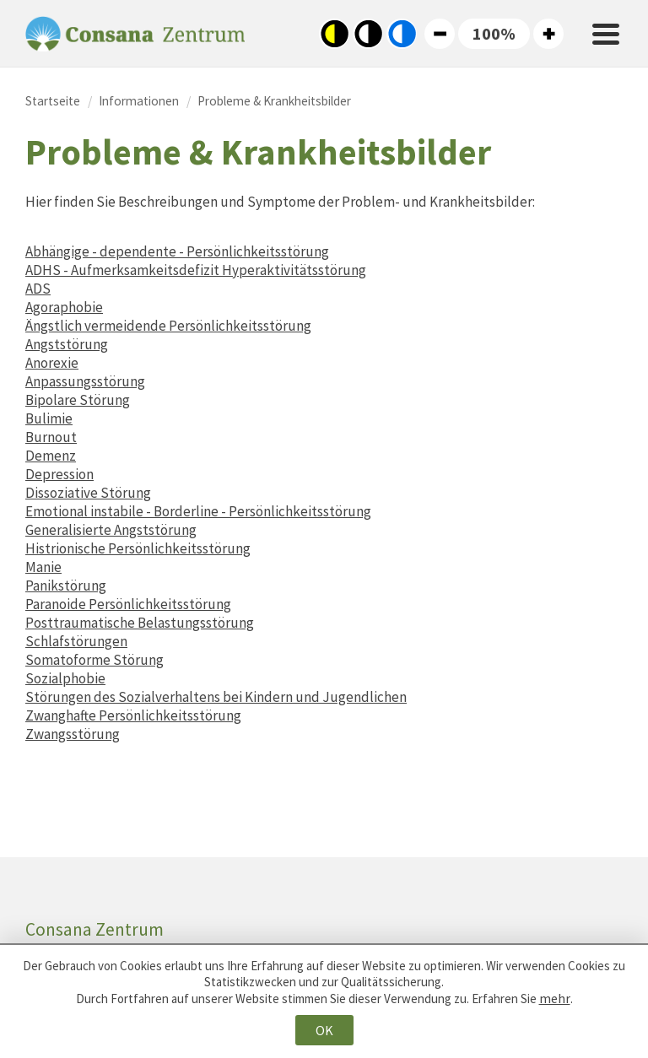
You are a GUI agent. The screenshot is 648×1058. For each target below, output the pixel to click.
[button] (494, 34)
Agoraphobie (64, 307)
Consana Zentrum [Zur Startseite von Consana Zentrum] (135, 33)
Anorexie (51, 363)
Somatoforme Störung (94, 659)
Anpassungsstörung (85, 381)
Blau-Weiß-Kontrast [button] (401, 34)
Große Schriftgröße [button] (548, 34)
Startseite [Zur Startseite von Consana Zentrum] (52, 101)
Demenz (50, 455)
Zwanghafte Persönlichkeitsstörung (133, 715)
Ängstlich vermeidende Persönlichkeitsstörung (168, 325)
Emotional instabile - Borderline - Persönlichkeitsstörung (198, 511)
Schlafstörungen (76, 641)
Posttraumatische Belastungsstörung (139, 622)
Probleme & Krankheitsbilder (274, 101)
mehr (554, 998)
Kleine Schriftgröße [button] (439, 34)
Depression (59, 474)
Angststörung (66, 344)
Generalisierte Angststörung (111, 530)
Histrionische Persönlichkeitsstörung (138, 548)
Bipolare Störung (77, 400)
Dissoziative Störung (88, 492)
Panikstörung (65, 585)
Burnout (51, 437)
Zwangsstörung (72, 734)
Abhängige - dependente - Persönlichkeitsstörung (177, 251)
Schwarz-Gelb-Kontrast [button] (334, 34)
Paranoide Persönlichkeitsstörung (128, 604)
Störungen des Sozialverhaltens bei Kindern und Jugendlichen (216, 697)
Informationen (139, 101)
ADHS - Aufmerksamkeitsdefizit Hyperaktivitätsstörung (195, 270)
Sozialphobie (65, 678)
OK (324, 1030)
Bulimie (49, 418)
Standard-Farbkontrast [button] (368, 34)
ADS (38, 288)
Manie (43, 567)
